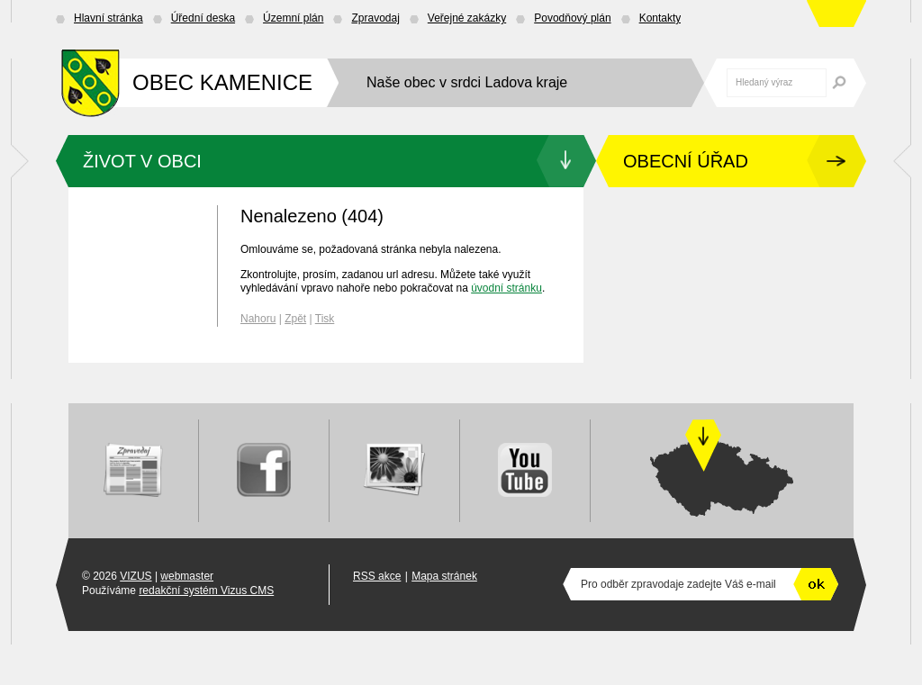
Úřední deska (203, 18)
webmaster (186, 576)
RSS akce (377, 576)
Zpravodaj (375, 18)
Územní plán (293, 18)
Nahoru (258, 318)
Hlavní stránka (108, 18)
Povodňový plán (572, 18)
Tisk (325, 318)
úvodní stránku (506, 288)
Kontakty (660, 18)
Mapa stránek (444, 576)
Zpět (295, 318)
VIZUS (135, 576)
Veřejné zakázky (467, 18)
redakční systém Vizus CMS (206, 590)
